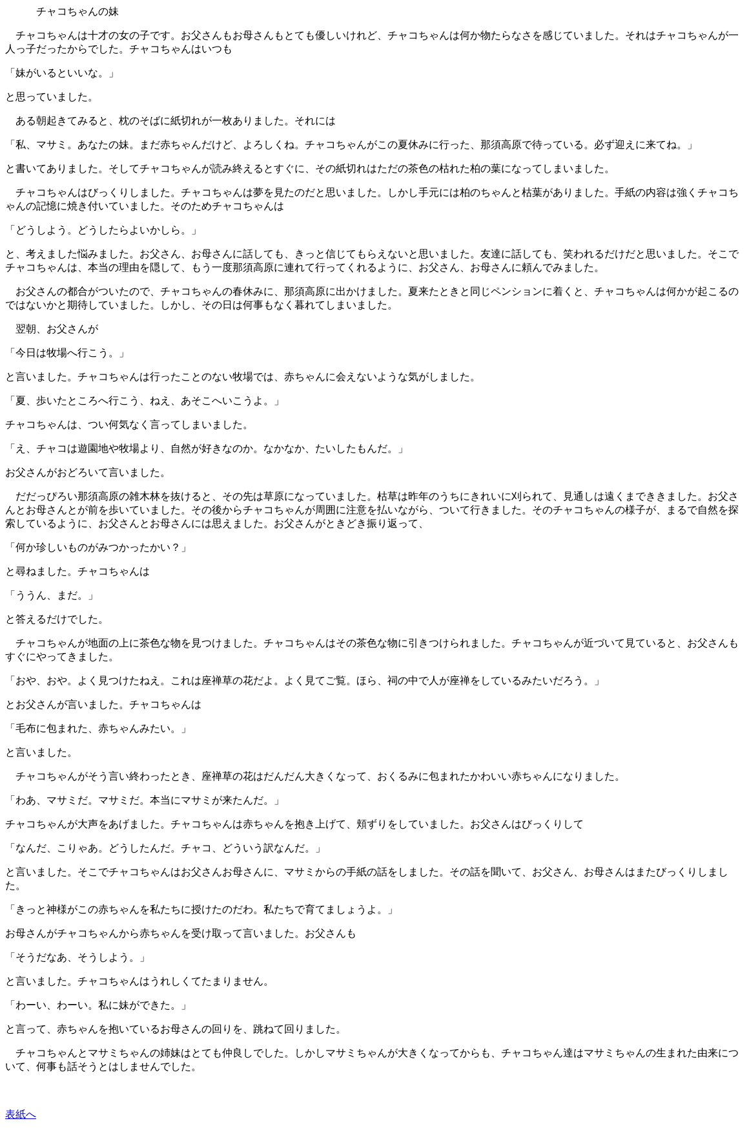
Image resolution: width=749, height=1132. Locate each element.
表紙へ (20, 1114)
